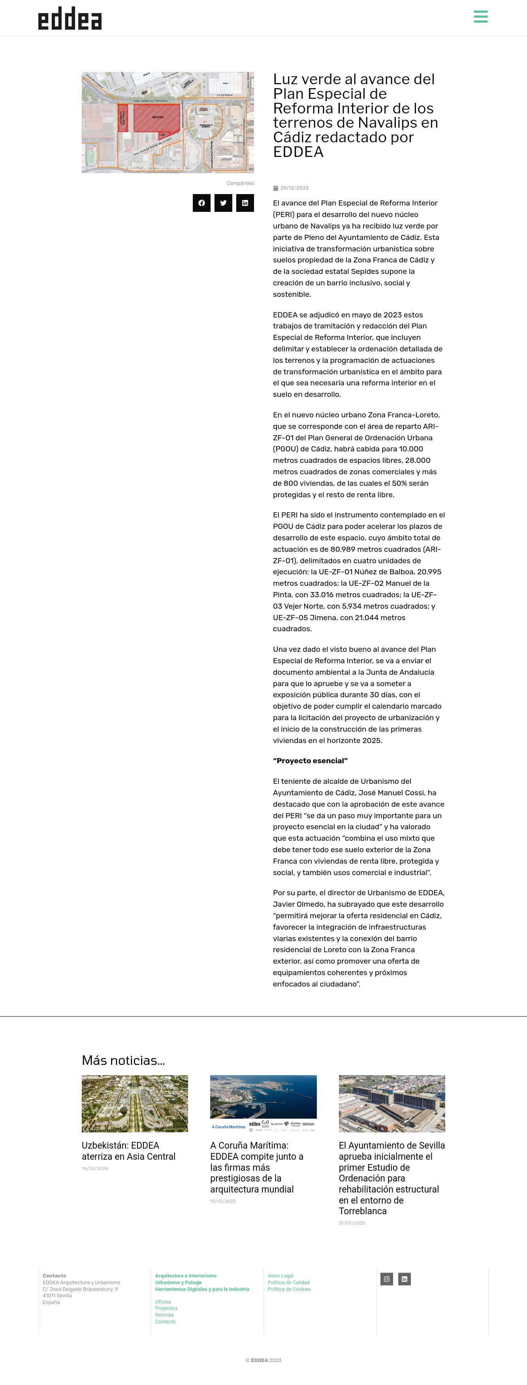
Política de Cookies (289, 1289)
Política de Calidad (289, 1282)
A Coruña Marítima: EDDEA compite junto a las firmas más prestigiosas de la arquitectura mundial (256, 1167)
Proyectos (166, 1308)
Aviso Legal (281, 1276)
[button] (202, 203)
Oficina (163, 1302)
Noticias (164, 1315)
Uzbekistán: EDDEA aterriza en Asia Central (129, 1151)
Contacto (165, 1322)
